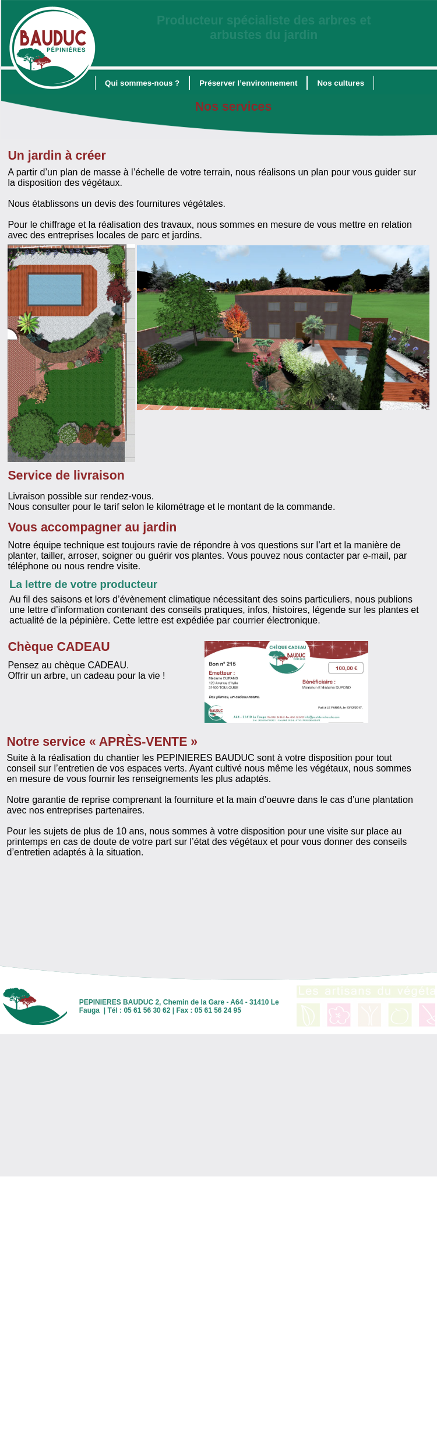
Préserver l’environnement (248, 83)
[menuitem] (142, 83)
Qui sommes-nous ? (142, 83)
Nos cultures (340, 83)
